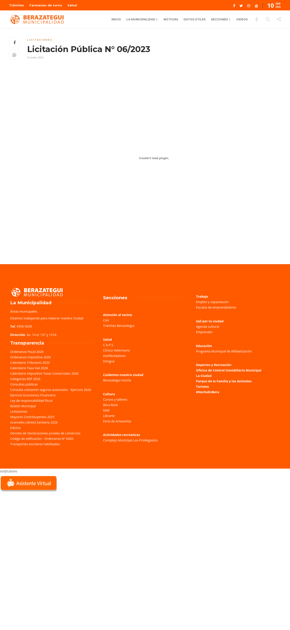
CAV (106, 320)
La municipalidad (140, 19)
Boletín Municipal (23, 406)
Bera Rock (110, 405)
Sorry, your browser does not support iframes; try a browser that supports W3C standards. (34, 525)
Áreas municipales (23, 311)
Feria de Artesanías (117, 421)
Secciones (219, 19)
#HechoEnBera (207, 392)
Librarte (109, 416)
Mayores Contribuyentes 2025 (32, 417)
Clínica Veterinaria (116, 350)
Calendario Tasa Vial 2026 (29, 368)
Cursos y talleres (115, 399)
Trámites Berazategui (118, 325)
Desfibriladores (114, 356)
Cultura (109, 394)
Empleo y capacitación (212, 302)
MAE (106, 410)
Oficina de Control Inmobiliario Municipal (228, 370)
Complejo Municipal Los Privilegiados (130, 440)
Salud (72, 5)
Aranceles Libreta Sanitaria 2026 (34, 422)
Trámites (16, 5)
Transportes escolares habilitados (35, 444)
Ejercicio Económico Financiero (33, 395)
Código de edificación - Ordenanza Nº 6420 (41, 438)
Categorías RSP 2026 (25, 379)
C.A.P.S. (108, 345)
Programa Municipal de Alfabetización (224, 351)
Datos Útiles (194, 19)
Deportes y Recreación (213, 365)
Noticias (171, 19)
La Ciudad (204, 376)
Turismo (202, 386)
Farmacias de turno (45, 5)
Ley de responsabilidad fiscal (31, 400)
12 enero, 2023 (35, 57)
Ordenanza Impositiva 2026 (30, 357)
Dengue (109, 361)
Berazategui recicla (117, 380)
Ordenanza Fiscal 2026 (27, 352)
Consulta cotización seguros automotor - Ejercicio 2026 (50, 390)
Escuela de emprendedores (216, 307)
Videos (242, 19)
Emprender (204, 332)
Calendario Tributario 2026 (30, 362)
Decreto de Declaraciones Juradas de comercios (45, 433)
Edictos (15, 428)
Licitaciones (39, 39)
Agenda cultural (207, 326)
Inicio (116, 19)
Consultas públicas (24, 384)
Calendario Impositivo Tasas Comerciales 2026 (44, 373)
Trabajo (202, 296)
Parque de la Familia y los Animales (223, 381)
